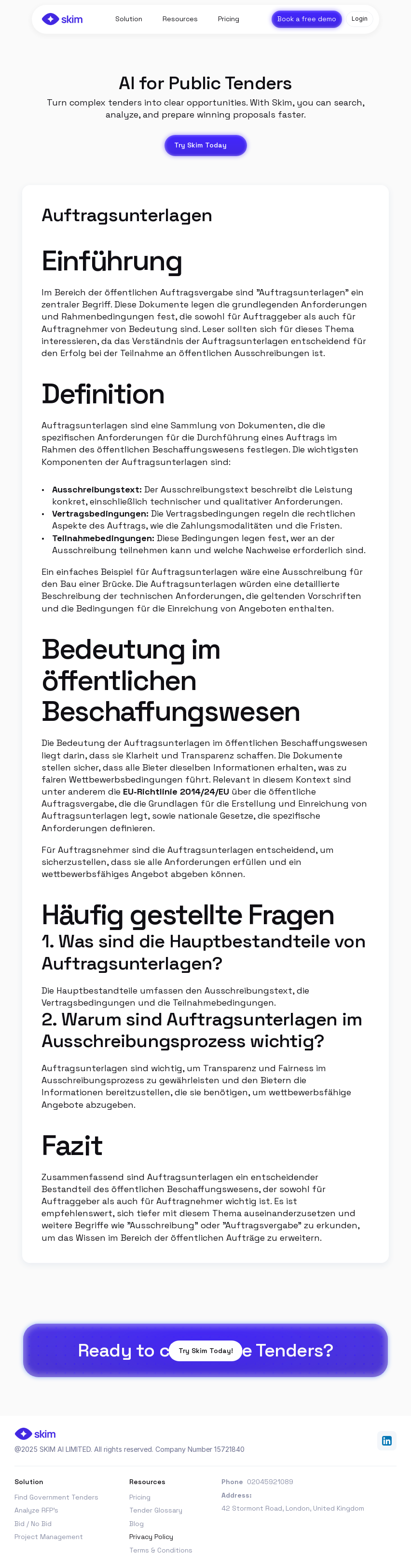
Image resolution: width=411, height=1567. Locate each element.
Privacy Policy (151, 1536)
